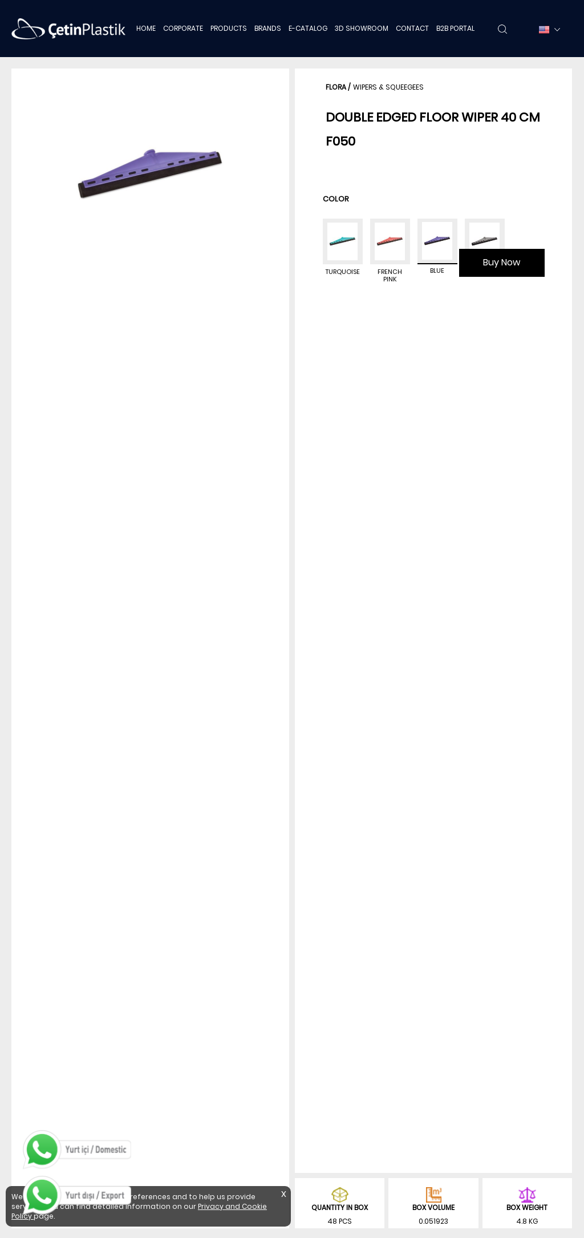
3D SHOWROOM (361, 28)
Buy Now (501, 262)
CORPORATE (183, 28)
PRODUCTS (228, 28)
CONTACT (412, 28)
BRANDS (267, 28)
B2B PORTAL (455, 28)
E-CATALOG (308, 28)
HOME (146, 28)
